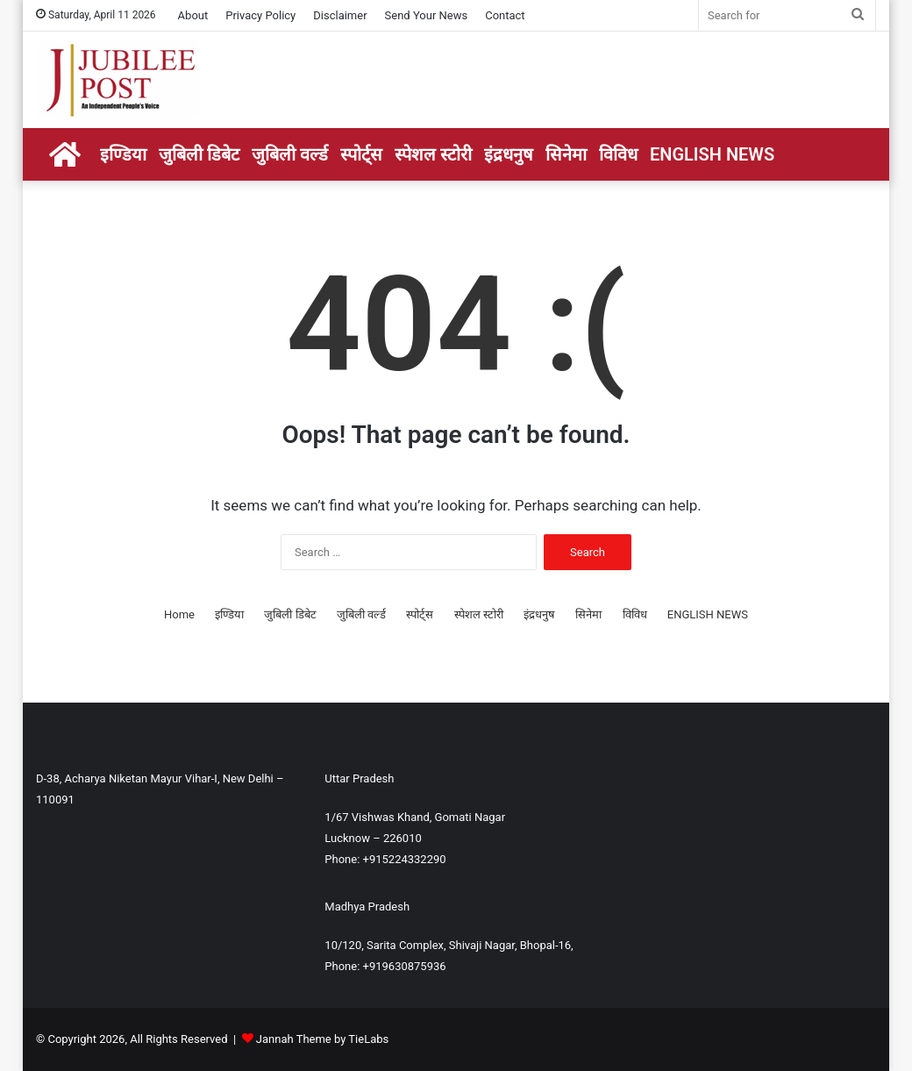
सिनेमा (566, 154)
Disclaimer (340, 15)
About (193, 15)
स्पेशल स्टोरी (433, 154)
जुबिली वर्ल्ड (290, 154)
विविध (618, 154)
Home (179, 614)
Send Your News (426, 15)
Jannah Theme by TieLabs (322, 1039)
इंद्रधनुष (508, 154)
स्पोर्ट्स (361, 154)
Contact (504, 15)
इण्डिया (123, 154)
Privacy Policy (260, 15)
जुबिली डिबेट (199, 154)
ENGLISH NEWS (712, 154)
